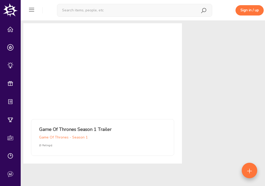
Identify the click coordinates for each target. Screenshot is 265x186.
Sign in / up (249, 10)
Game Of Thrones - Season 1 (63, 137)
